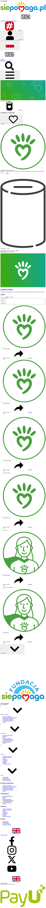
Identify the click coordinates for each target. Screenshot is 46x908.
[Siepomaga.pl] (23, 11)
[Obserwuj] (11, 119)
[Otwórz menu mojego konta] (11, 35)
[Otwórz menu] (9, 75)
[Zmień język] (9, 45)
